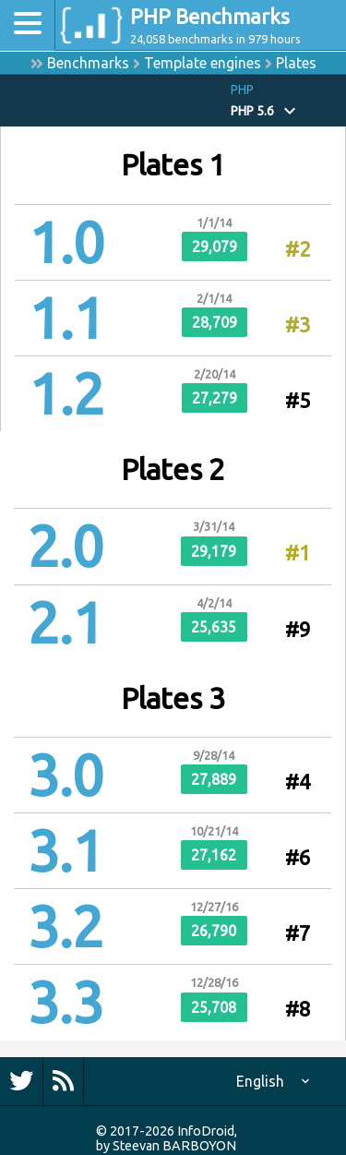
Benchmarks (88, 62)
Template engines (202, 62)
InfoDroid (205, 1131)
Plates (296, 62)
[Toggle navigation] (27, 25)
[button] (288, 101)
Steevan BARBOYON (174, 1145)
